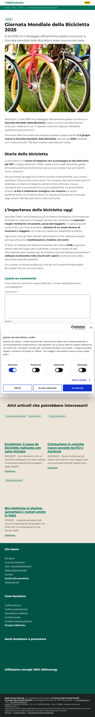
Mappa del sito (12, 582)
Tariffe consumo (13, 605)
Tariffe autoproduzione (16, 609)
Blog (14, 8)
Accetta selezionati (47, 388)
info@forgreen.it (82, 700)
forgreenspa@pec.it (18, 702)
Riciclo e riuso (34, 416)
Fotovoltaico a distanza (16, 613)
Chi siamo (10, 558)
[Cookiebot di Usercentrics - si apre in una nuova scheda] (73, 327)
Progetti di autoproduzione (18, 621)
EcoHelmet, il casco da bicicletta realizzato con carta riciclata (23, 447)
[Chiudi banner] (91, 327)
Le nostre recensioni (15, 562)
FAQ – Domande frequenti (18, 566)
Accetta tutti (77, 388)
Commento (11, 292)
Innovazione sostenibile (15, 416)
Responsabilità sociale (16, 570)
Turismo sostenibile (57, 416)
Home (7, 8)
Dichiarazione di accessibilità (40, 713)
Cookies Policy (19, 713)
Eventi (21, 8)
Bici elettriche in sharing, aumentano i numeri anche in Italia (25, 511)
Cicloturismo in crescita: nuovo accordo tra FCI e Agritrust (65, 447)
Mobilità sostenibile (14, 480)
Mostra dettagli (79, 380)
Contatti (9, 574)
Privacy (8, 713)
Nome (8, 321)
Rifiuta (17, 388)
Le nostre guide (12, 617)
